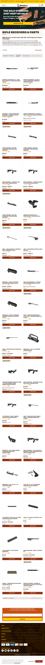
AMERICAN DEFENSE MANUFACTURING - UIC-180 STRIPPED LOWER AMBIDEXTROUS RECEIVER (10, 387)
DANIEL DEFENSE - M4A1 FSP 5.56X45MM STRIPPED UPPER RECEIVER (11, 217)
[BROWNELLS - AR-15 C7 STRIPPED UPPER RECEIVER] (33, 341)
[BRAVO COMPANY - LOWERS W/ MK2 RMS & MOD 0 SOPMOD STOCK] (12, 171)
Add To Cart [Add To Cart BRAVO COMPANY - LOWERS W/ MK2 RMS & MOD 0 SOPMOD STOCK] (12, 191)
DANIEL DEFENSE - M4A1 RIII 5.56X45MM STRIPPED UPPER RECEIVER (11, 149)
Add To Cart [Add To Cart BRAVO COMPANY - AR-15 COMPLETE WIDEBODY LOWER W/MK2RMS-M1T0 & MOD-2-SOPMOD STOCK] (33, 465)
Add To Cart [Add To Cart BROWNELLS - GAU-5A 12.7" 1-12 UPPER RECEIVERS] (12, 499)
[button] (3, 5)
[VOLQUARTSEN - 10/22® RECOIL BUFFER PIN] (12, 547)
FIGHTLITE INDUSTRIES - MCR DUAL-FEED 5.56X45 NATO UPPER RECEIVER (32, 115)
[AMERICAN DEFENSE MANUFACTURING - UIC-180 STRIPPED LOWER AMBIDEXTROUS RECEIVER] (12, 374)
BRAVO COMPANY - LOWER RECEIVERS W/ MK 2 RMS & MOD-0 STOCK (32, 183)
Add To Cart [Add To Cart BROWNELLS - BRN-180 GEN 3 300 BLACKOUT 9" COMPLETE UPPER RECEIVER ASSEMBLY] (12, 123)
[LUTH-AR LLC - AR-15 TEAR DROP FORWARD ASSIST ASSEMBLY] (33, 479)
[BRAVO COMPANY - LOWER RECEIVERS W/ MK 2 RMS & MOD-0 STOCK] (33, 171)
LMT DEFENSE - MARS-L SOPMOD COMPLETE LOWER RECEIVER (11, 421)
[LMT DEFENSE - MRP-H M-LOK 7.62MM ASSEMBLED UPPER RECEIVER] (12, 513)
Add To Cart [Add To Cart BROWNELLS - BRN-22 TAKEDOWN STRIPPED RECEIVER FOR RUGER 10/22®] (12, 328)
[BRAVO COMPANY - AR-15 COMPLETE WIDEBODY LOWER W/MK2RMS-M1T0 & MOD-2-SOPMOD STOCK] (33, 444)
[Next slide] (43, 18)
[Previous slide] (2, 18)
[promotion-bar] (22, 1)
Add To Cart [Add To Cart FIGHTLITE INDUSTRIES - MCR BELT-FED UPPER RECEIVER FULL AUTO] (33, 294)
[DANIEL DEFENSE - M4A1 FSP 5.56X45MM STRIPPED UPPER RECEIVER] (12, 205)
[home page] (22, 5)
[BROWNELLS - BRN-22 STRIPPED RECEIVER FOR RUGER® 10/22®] (12, 273)
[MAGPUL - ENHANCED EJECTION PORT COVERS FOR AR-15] (12, 580)
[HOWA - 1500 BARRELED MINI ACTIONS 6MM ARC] (33, 239)
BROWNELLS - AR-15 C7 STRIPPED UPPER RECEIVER (31, 353)
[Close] (43, 660)
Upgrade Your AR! (18, 23)
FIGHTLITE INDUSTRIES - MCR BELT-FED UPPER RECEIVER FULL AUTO (32, 285)
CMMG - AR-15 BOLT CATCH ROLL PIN (32, 525)
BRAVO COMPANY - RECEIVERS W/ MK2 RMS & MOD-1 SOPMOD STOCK (32, 387)
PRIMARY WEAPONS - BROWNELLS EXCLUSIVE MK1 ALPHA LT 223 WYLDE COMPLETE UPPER (33, 593)
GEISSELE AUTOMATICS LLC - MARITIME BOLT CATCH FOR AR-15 (32, 217)
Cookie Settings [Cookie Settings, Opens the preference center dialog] (30, 661)
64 (26, 55)
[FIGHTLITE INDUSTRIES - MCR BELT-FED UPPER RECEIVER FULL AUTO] (33, 273)
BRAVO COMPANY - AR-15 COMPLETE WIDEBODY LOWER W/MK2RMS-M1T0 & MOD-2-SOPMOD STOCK (32, 456)
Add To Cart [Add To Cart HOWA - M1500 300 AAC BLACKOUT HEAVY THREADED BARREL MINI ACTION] (33, 430)
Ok (38, 661)
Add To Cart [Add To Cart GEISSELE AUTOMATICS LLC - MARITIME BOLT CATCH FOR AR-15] (33, 225)
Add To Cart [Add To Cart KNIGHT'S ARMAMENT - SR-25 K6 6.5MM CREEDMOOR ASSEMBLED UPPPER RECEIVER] (33, 89)
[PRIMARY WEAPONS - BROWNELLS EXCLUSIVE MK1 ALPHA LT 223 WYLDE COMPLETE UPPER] (33, 580)
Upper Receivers (27, 42)
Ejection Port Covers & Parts (17, 43)
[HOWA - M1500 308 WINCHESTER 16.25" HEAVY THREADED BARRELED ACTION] (33, 307)
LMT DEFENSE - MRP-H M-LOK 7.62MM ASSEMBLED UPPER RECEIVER (11, 525)
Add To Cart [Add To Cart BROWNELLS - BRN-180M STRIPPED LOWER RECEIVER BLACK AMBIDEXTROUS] (12, 465)
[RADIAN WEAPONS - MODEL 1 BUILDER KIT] (33, 547)
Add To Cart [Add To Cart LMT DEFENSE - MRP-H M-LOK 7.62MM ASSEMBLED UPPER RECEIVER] (12, 534)
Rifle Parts (35, 45)
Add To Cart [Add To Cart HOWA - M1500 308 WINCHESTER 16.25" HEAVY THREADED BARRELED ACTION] (33, 328)
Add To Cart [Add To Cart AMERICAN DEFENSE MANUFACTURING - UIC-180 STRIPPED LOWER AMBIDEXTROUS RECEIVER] (12, 396)
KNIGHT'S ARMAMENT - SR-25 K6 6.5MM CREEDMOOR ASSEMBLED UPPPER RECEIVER (32, 81)
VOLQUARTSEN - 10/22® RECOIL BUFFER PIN (11, 559)
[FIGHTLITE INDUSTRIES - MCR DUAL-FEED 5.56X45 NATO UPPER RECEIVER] (33, 102)
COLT (18, 42)
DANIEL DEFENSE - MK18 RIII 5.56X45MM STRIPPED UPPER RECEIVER (32, 149)
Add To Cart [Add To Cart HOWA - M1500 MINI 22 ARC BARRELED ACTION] (12, 361)
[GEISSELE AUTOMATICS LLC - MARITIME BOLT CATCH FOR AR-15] (33, 205)
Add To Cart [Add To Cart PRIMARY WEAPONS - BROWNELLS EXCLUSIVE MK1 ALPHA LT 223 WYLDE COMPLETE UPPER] (33, 602)
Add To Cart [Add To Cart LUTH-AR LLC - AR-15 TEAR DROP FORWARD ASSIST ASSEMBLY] (33, 499)
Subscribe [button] (22, 628)
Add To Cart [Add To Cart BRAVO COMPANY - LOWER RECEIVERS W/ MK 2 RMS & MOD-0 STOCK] (33, 191)
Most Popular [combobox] (38, 50)
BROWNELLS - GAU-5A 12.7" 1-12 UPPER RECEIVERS (11, 491)
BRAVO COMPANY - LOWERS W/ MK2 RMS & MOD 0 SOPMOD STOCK (11, 183)
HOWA (15, 42)
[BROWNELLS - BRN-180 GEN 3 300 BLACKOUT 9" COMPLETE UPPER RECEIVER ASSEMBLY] (12, 102)
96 (28, 55)
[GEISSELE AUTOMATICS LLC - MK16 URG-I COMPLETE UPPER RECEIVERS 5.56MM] (12, 68)
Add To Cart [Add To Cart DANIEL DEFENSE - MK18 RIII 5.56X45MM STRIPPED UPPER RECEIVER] (33, 157)
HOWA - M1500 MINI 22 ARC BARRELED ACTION (10, 353)
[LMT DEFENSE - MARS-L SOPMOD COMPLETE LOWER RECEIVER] (12, 409)
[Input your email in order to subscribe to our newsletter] (22, 624)
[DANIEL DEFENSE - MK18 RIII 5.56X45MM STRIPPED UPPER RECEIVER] (33, 136)
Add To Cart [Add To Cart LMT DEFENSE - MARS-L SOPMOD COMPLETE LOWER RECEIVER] (12, 430)
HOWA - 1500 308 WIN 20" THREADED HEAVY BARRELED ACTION (11, 251)
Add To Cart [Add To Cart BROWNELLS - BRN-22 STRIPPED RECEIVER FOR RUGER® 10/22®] (12, 294)
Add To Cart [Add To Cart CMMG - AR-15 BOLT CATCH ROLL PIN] (33, 534)
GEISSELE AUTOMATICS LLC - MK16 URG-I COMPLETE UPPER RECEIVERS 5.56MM (11, 81)
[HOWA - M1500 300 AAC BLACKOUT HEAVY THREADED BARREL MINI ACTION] (33, 409)
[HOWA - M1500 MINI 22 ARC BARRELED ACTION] (12, 341)
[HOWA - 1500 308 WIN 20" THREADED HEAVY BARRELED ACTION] (12, 239)
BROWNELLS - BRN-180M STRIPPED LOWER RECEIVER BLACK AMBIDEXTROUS (10, 456)
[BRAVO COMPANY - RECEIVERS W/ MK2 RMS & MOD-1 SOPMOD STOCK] (33, 374)
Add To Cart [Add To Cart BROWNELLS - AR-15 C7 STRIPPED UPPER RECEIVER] (33, 361)
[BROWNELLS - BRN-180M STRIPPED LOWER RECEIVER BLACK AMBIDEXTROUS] (12, 444)
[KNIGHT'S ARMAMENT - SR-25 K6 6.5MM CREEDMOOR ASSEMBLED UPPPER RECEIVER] (33, 68)
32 (23, 55)
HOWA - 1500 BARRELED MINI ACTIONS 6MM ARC (31, 251)
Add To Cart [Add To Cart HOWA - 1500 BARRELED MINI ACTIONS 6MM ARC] (33, 259)
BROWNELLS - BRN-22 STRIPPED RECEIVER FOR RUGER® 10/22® (11, 285)
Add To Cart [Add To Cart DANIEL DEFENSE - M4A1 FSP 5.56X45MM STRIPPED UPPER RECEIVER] (12, 225)
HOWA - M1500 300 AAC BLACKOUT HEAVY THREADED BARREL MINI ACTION (32, 422)
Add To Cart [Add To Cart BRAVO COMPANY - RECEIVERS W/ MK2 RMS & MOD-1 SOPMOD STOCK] (33, 396)
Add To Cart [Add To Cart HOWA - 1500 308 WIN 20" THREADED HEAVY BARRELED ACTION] (12, 259)
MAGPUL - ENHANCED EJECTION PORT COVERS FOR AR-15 (11, 592)
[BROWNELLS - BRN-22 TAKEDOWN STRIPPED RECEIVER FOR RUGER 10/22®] (12, 307)
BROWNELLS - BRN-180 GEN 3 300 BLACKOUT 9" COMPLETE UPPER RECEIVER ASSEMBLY (11, 115)
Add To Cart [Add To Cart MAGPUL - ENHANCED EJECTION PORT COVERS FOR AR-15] (12, 602)
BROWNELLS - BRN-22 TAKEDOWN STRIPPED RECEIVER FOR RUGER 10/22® (11, 319)
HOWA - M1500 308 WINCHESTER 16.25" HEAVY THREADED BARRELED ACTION (32, 319)
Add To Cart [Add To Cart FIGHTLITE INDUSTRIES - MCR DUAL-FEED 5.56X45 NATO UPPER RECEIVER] (33, 123)
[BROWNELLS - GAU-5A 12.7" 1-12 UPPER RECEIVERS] (12, 479)
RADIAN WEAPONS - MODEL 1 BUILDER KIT (31, 559)
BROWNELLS (10, 42)
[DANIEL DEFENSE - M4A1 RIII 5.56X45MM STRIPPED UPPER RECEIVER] (12, 136)
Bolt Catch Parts (34, 42)
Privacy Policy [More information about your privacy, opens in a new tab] (17, 663)
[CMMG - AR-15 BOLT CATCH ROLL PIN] (33, 513)
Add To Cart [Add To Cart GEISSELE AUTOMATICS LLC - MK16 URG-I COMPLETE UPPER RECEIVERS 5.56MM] (12, 89)
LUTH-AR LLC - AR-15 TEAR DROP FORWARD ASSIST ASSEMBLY (31, 491)
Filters (4, 50)
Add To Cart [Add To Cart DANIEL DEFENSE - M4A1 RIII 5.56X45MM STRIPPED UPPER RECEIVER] (12, 157)
